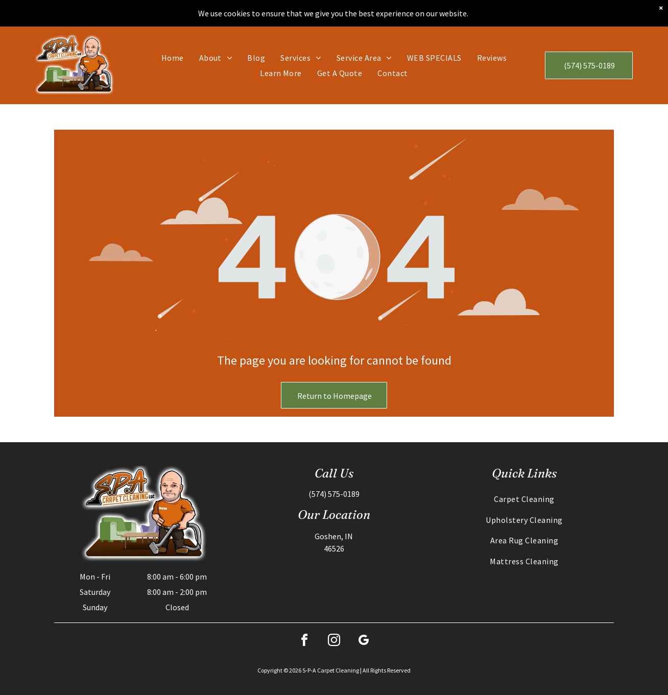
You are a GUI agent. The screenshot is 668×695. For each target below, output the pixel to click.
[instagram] (334, 641)
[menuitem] (173, 57)
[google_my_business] (363, 641)
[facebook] (304, 641)
